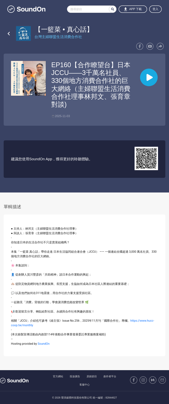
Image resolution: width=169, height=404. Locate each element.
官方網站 (58, 376)
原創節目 (92, 376)
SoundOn (44, 343)
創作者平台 (109, 376)
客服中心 (84, 384)
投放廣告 (75, 376)
